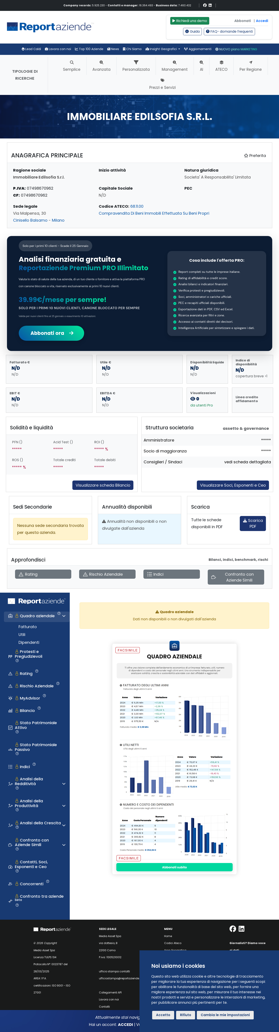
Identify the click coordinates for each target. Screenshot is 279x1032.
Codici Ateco (172, 943)
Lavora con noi (58, 49)
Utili (22, 634)
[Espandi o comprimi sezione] (64, 616)
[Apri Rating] (43, 574)
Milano (58, 220)
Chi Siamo (132, 49)
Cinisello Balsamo (30, 220)
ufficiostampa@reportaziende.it (120, 978)
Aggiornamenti (197, 49)
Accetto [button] (163, 1015)
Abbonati (242, 20)
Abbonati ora (51, 333)
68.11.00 (136, 206)
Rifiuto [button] (185, 1015)
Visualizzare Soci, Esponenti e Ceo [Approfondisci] (233, 485)
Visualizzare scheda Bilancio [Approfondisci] (103, 485)
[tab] (37, 617)
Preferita (255, 155)
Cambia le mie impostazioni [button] (225, 1015)
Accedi (262, 20)
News (113, 49)
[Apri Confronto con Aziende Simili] (236, 577)
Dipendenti (29, 642)
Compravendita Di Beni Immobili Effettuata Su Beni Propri (154, 213)
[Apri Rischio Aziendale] (107, 574)
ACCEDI (125, 1024)
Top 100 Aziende (89, 49)
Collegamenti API (110, 992)
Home (168, 936)
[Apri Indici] (171, 574)
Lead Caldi (31, 49)
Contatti (104, 1006)
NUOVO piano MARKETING (236, 49)
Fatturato (28, 626)
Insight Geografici (162, 49)
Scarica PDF (253, 523)
